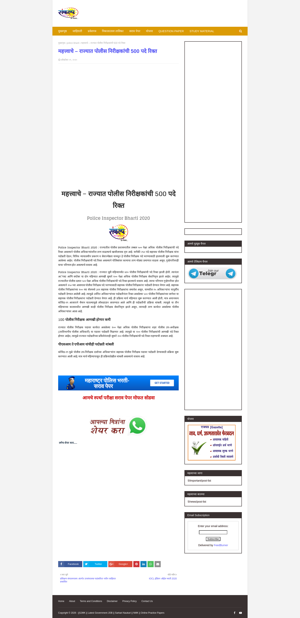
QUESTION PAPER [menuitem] (171, 31)
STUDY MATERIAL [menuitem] (202, 31)
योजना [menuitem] (149, 31)
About (72, 601)
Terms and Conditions (91, 601)
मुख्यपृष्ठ (61, 43)
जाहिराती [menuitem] (77, 31)
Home (61, 601)
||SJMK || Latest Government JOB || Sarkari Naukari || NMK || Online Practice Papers (121, 613)
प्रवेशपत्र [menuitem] (92, 31)
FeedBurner (221, 545)
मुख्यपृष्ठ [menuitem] (62, 31)
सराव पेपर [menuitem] (134, 31)
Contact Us (147, 601)
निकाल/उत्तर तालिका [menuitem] (113, 31)
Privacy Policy (129, 601)
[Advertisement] (172, 13)
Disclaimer (112, 601)
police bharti (73, 43)
